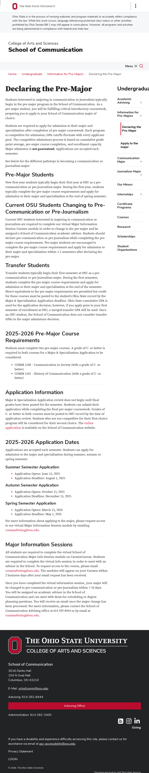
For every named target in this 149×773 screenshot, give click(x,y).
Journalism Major (129, 171)
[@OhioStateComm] (129, 722)
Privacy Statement (20, 751)
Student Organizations (127, 248)
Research (124, 227)
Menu (129, 66)
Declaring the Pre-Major (131, 128)
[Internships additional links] (141, 194)
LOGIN (12, 759)
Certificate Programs (124, 205)
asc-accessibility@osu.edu (57, 744)
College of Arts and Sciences (33, 43)
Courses (123, 217)
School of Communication (45, 49)
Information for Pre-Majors (65, 74)
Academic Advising (124, 100)
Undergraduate (32, 74)
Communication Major (128, 160)
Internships (125, 194)
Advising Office (74, 706)
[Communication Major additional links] (141, 161)
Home (12, 74)
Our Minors (125, 184)
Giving (136, 727)
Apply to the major (129, 145)
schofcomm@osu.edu (33, 688)
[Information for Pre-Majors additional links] (141, 116)
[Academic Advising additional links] (141, 102)
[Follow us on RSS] (120, 722)
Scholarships (126, 236)
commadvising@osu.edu (22, 530)
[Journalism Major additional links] (141, 175)
